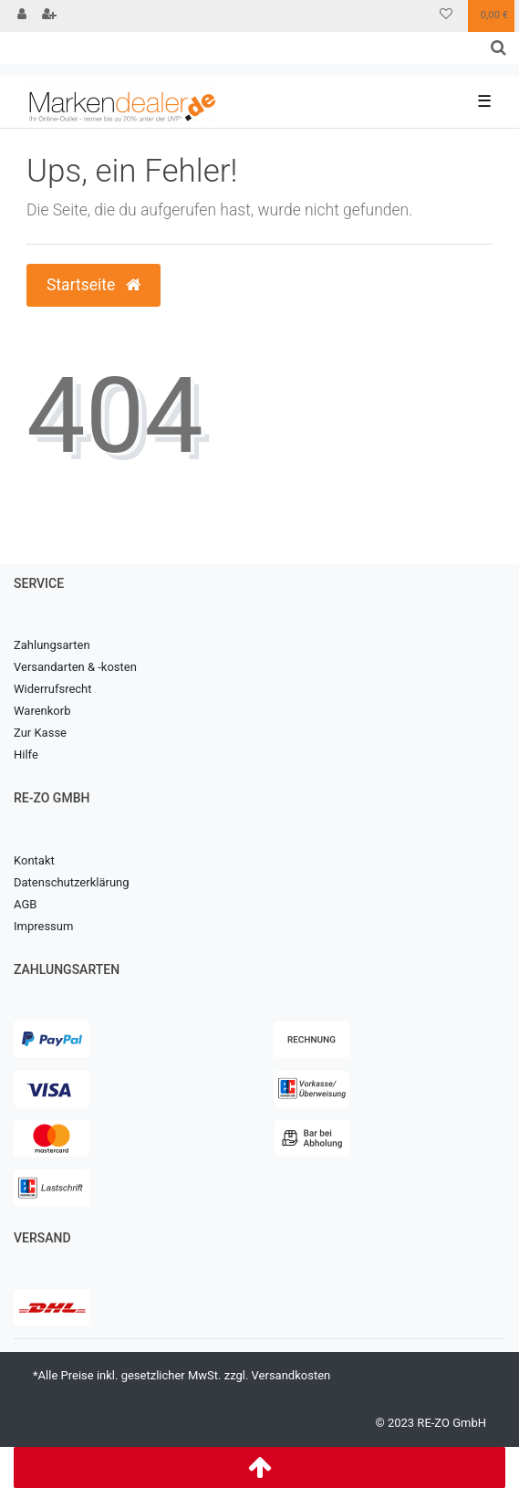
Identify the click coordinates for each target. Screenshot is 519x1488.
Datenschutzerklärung (72, 882)
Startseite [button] (93, 285)
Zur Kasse (40, 732)
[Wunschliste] (446, 16)
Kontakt (34, 860)
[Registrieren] (49, 16)
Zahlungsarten (52, 645)
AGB (25, 904)
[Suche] (498, 48)
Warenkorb (42, 711)
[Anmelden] (22, 16)
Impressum (43, 926)
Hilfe (26, 754)
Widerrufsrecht (53, 689)
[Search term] (239, 48)
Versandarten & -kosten (75, 667)
